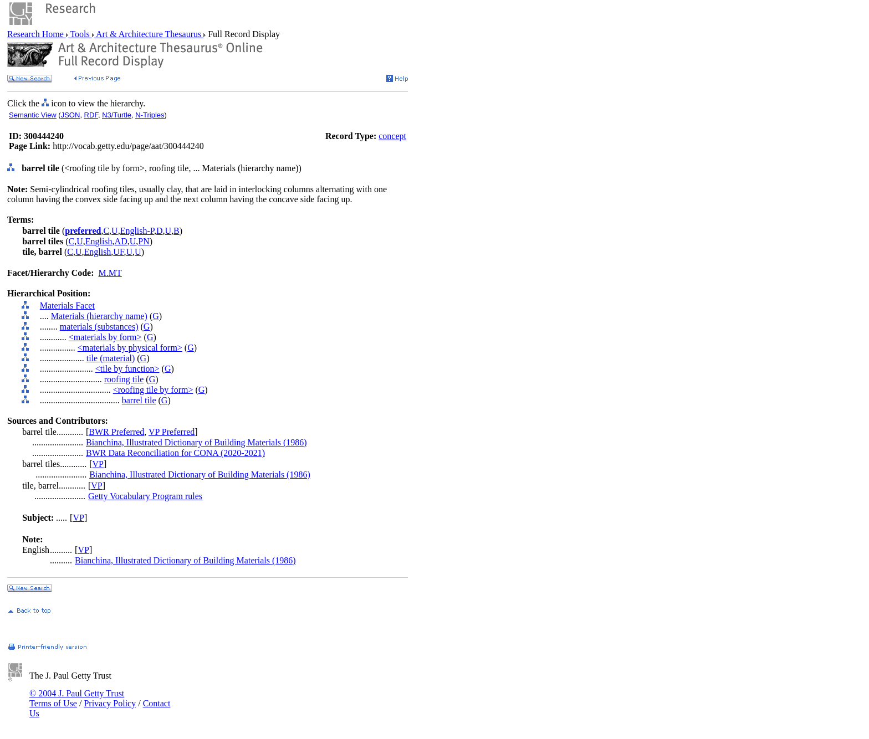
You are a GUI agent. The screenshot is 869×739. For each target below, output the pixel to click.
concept (392, 136)
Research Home (36, 34)
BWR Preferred (116, 432)
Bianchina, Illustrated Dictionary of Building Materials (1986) (196, 442)
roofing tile (124, 379)
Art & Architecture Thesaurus (148, 34)
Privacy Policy (110, 703)
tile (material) (110, 358)
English (99, 241)
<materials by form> (105, 337)
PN (143, 241)
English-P (137, 230)
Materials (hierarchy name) (99, 316)
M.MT (110, 273)
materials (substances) (99, 326)
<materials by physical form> (130, 347)
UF (118, 251)
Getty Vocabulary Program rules (145, 496)
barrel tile (139, 400)
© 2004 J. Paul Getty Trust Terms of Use (76, 698)
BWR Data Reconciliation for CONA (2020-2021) (175, 453)
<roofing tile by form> (153, 389)
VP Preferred (172, 432)
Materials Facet (67, 305)
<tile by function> (127, 368)
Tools (80, 34)
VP (98, 464)
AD (121, 241)
